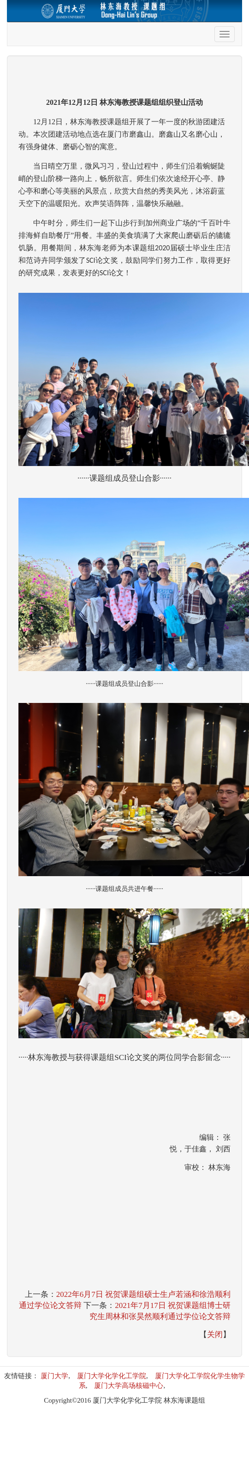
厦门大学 (54, 1376)
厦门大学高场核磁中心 (128, 1385)
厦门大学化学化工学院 (111, 1376)
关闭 (215, 1334)
